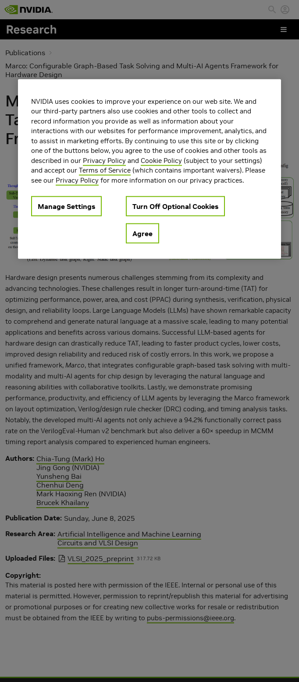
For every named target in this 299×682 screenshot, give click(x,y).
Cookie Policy (161, 160)
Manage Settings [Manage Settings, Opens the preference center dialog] (66, 206)
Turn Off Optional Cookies (175, 206)
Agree (142, 233)
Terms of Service (105, 170)
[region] (149, 169)
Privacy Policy (104, 160)
